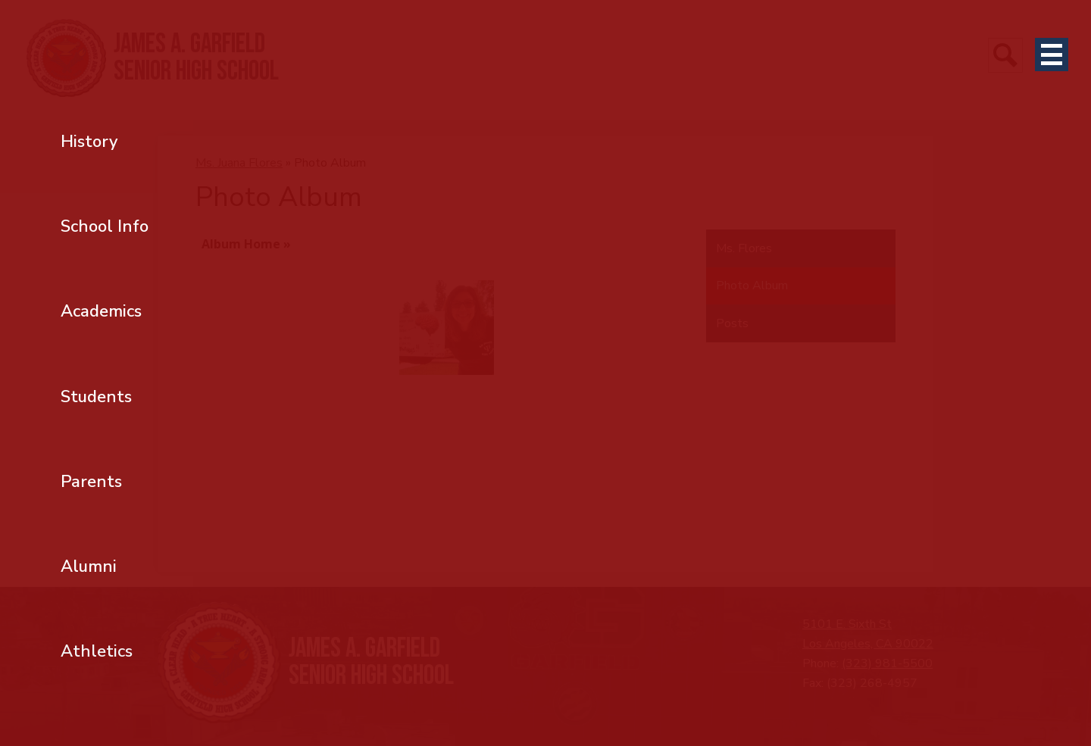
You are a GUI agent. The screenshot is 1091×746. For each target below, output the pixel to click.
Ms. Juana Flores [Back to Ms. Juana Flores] (239, 163)
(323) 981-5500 (887, 663)
